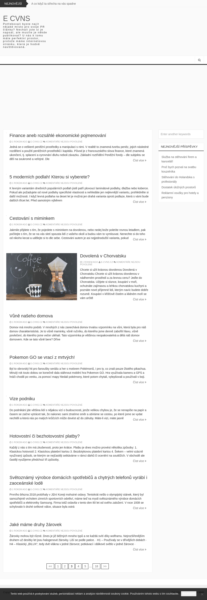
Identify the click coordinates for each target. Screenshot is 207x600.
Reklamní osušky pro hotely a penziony (180, 195)
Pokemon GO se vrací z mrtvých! (42, 357)
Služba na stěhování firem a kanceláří (179, 159)
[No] (202, 594)
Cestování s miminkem (32, 218)
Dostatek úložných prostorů (179, 187)
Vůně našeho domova (31, 315)
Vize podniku (22, 398)
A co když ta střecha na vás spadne (53, 3)
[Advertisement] (103, 95)
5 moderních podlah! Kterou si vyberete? (50, 176)
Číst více (139, 160)
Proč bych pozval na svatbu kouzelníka (179, 169)
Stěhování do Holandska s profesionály (178, 179)
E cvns (16, 18)
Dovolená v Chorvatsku (103, 255)
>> (105, 566)
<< (50, 566)
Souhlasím (189, 593)
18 (96, 566)
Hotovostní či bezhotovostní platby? (45, 436)
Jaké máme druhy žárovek (36, 524)
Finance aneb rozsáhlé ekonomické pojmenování (58, 135)
